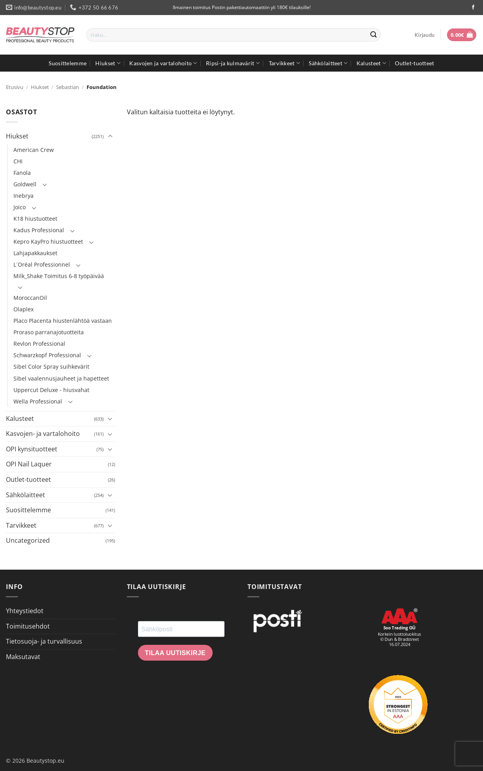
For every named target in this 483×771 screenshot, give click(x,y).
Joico (19, 207)
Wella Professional (37, 401)
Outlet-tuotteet (414, 63)
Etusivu (14, 87)
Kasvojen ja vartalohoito (163, 63)
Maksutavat (23, 656)
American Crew (33, 149)
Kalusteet (371, 63)
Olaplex (23, 309)
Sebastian (67, 87)
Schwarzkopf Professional (47, 355)
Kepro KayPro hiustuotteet (48, 241)
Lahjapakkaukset (35, 253)
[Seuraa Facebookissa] (473, 7)
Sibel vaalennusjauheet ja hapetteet (61, 378)
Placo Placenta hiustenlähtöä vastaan (62, 320)
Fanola (22, 172)
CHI (18, 161)
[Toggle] (110, 136)
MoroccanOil (30, 297)
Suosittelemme (68, 63)
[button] (424, 35)
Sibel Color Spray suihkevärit (51, 366)
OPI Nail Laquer (29, 464)
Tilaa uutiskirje (175, 653)
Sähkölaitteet (328, 63)
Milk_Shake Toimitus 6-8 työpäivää (58, 276)
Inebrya (23, 195)
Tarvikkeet (284, 63)
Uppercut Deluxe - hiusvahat (51, 390)
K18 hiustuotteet (35, 218)
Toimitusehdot (28, 626)
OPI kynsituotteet (31, 449)
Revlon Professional (39, 343)
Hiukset (108, 63)
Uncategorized (28, 540)
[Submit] (373, 35)
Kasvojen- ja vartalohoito (43, 433)
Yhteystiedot (24, 610)
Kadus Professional (38, 230)
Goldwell (24, 184)
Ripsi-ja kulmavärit (233, 63)
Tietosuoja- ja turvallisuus (44, 641)
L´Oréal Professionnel (41, 264)
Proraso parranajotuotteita (48, 332)
